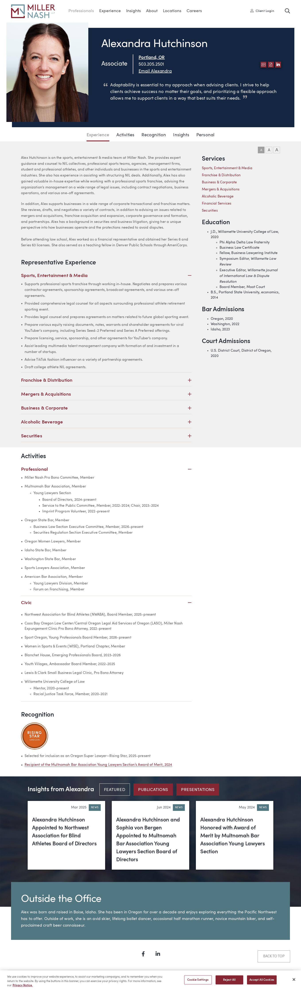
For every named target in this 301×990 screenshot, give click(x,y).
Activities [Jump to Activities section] (125, 135)
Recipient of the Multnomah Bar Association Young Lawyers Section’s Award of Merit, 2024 (98, 765)
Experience (110, 11)
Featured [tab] (114, 790)
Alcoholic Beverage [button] (106, 422)
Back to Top (274, 956)
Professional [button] (106, 469)
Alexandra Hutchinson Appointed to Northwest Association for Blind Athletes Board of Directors (64, 832)
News (94, 807)
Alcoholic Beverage (217, 196)
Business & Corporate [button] (106, 408)
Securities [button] (106, 436)
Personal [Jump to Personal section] (205, 135)
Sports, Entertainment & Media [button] (106, 276)
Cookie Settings (198, 982)
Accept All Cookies (261, 982)
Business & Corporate (219, 182)
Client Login (262, 11)
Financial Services (216, 203)
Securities (210, 210)
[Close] (294, 982)
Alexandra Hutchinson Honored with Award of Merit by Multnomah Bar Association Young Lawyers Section (232, 836)
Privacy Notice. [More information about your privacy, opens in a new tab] (23, 987)
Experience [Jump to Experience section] (98, 135)
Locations (172, 11)
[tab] (116, 789)
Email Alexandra (155, 71)
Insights (133, 11)
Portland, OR (152, 57)
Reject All (229, 982)
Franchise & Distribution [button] (106, 380)
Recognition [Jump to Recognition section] (153, 135)
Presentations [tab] (197, 790)
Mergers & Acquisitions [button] (106, 394)
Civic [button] (106, 603)
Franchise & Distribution (221, 175)
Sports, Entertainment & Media (227, 168)
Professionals (81, 11)
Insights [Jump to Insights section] (181, 135)
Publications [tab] (153, 790)
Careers (194, 11)
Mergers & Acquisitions (220, 189)
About (152, 11)
